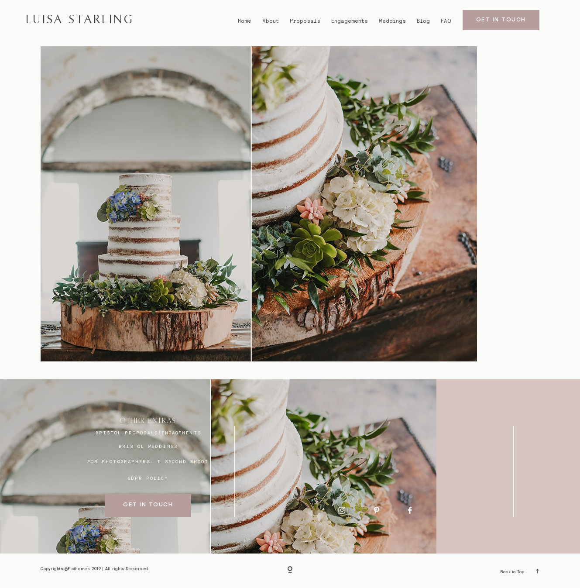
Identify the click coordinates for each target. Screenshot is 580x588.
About (270, 21)
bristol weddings (148, 446)
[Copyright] (290, 570)
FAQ (446, 21)
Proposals (305, 21)
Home (244, 21)
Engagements (349, 21)
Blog (423, 21)
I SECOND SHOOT (183, 461)
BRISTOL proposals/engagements (148, 432)
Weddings (392, 21)
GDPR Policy (148, 478)
